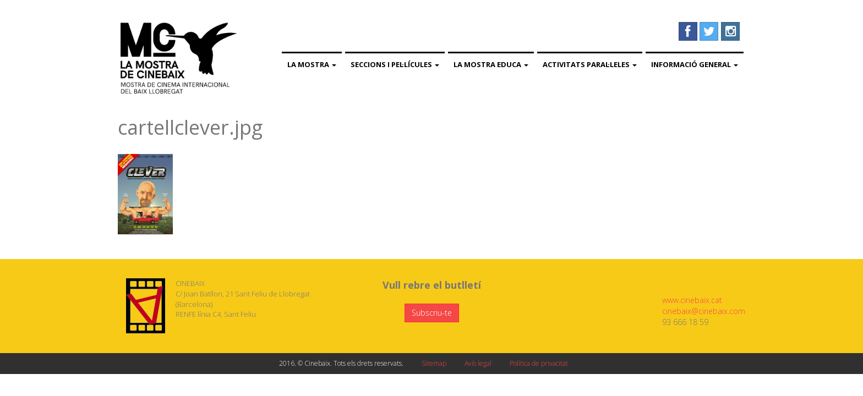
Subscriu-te (432, 312)
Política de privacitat (539, 363)
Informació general (694, 64)
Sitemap (434, 363)
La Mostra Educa (491, 64)
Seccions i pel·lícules (395, 64)
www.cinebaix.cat (692, 300)
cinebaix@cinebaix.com (703, 311)
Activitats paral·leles (590, 64)
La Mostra (311, 64)
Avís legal (478, 363)
